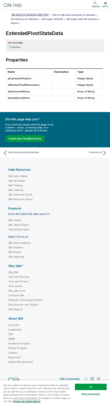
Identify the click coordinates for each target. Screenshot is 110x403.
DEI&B (11, 338)
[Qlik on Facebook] (98, 378)
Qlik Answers (15, 247)
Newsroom (14, 357)
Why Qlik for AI (16, 290)
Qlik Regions (15, 309)
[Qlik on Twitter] (86, 378)
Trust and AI (15, 286)
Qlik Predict (14, 252)
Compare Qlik (16, 295)
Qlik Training (15, 185)
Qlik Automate (16, 256)
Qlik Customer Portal (20, 194)
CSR (10, 334)
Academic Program (19, 343)
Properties (15, 47)
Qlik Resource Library (20, 199)
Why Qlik (13, 272)
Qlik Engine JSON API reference (82, 19)
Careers (12, 352)
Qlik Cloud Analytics (19, 242)
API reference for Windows (24, 19)
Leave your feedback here (25, 138)
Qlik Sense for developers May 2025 (30, 15)
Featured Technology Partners (25, 300)
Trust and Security (18, 276)
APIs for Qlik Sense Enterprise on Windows (74, 15)
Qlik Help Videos (17, 176)
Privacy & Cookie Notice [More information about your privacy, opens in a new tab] (27, 401)
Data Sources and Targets (23, 304)
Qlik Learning (15, 190)
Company (13, 325)
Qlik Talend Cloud (18, 224)
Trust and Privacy (18, 281)
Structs (14, 23)
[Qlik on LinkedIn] (92, 378)
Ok (90, 386)
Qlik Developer (16, 180)
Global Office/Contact (20, 362)
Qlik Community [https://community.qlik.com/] (70, 378)
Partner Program (17, 348)
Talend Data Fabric (19, 229)
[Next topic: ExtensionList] (82, 153)
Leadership (14, 329)
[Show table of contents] (6, 15)
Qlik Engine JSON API (52, 19)
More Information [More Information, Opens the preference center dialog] (91, 394)
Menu (105, 6)
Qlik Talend (14, 220)
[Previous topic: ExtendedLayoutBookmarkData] (28, 153)
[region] (55, 391)
